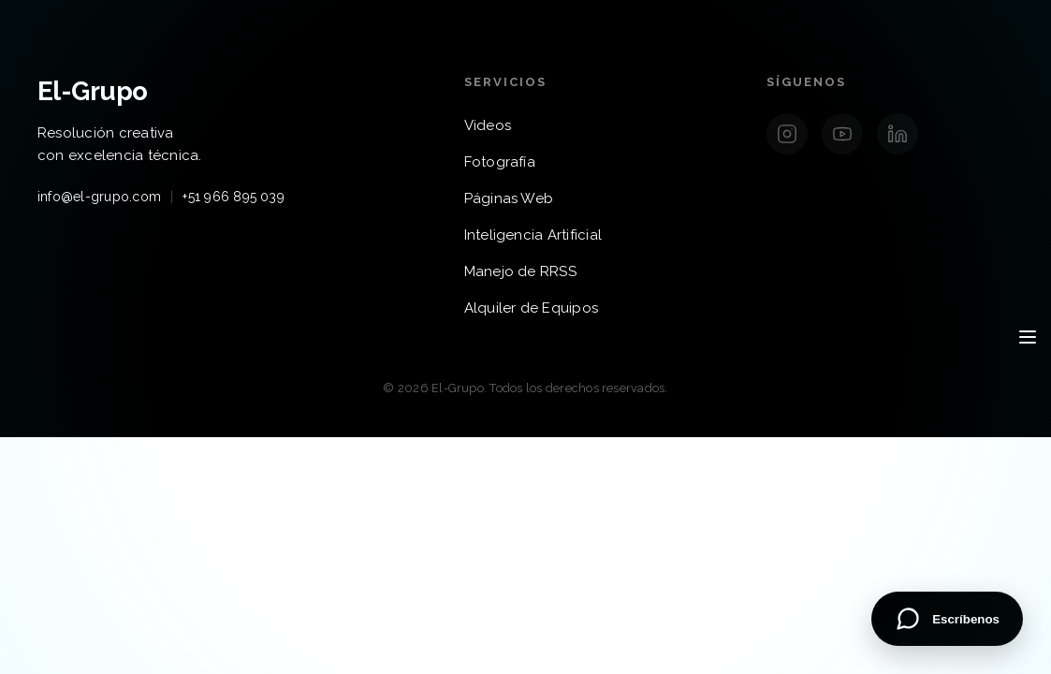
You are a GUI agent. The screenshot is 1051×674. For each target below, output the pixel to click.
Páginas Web (509, 198)
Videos (487, 125)
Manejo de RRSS (520, 271)
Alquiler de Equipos (531, 308)
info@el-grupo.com (99, 196)
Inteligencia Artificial (533, 235)
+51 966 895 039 (233, 196)
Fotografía (499, 162)
